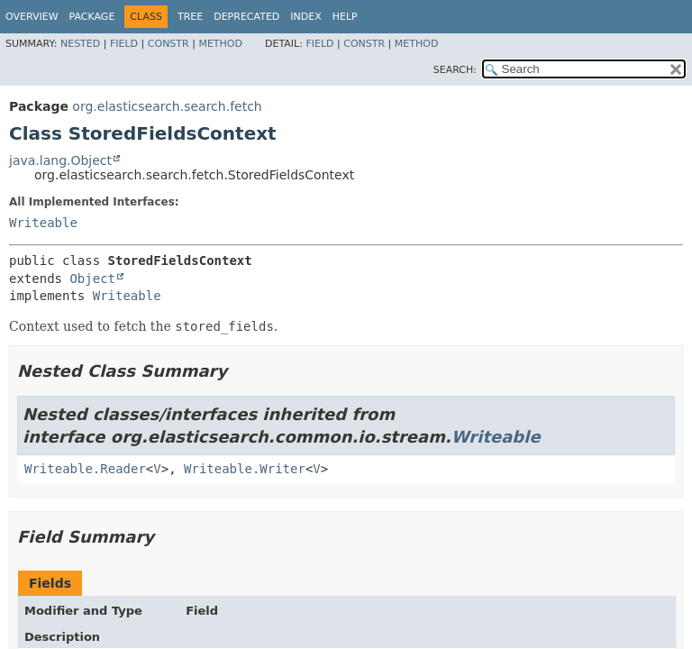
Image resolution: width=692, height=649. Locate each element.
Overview (32, 17)
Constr (168, 44)
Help (345, 17)
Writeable (43, 222)
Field (124, 44)
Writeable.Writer (244, 469)
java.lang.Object (60, 160)
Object (92, 278)
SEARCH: (455, 70)
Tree (190, 17)
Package (92, 17)
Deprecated (246, 17)
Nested (80, 44)
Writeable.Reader (85, 469)
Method (220, 44)
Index (305, 17)
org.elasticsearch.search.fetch (166, 106)
